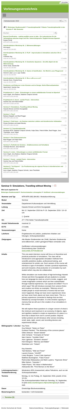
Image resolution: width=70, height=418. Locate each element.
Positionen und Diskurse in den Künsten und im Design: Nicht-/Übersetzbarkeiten (31, 85)
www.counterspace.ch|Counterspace (42, 383)
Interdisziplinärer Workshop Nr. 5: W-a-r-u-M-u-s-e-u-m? (22, 78)
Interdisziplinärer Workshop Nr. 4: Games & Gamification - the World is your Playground (33, 71)
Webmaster (65, 408)
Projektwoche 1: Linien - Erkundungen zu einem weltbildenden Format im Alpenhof (31, 92)
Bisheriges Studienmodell (16, 27)
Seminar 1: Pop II (9, 114)
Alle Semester (18, 29)
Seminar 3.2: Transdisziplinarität (14, 128)
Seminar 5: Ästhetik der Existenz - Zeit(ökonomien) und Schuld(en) (26, 145)
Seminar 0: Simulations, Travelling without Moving (20, 107)
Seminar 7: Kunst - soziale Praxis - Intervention (19, 159)
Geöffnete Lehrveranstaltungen (54, 192)
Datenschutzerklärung (36, 408)
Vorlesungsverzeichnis (20, 9)
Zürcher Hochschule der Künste (11, 408)
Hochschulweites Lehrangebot (31, 192)
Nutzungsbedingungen (52, 408)
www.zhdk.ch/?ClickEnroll (32, 251)
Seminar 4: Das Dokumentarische (15, 137)
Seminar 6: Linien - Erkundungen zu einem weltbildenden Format (25, 152)
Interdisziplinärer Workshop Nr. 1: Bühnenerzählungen (22, 45)
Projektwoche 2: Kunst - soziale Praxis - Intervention (21, 100)
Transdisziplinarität (33, 27)
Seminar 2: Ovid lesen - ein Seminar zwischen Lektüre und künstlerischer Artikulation (32, 121)
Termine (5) (9, 397)
